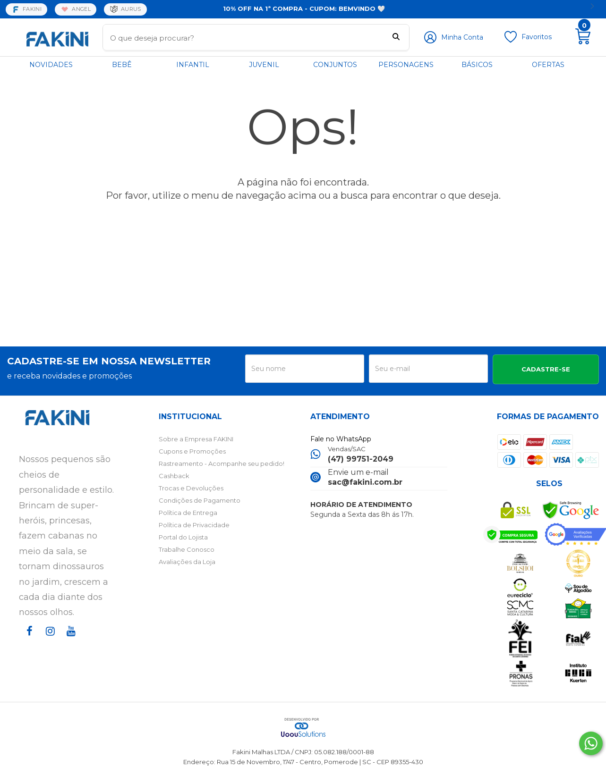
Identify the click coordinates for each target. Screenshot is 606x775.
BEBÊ (122, 64)
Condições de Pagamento (199, 500)
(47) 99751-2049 (360, 459)
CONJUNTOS (335, 64)
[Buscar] (396, 38)
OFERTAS (548, 64)
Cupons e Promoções (192, 451)
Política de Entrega (188, 512)
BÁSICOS (477, 64)
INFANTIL (192, 64)
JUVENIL (264, 64)
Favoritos (536, 37)
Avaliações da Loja (187, 561)
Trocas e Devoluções (191, 488)
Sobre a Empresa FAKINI (196, 439)
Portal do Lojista (183, 537)
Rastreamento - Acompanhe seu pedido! (221, 463)
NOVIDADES (51, 64)
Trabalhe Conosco (186, 549)
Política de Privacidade (194, 525)
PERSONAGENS (406, 64)
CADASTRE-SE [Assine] (545, 369)
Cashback (174, 476)
